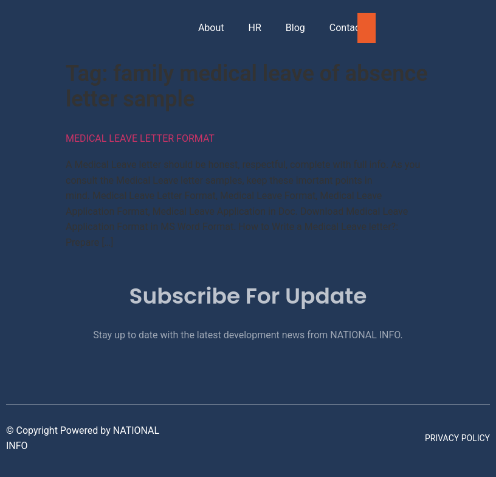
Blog (295, 27)
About (211, 27)
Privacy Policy (457, 438)
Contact (346, 27)
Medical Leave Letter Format (140, 138)
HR (255, 27)
